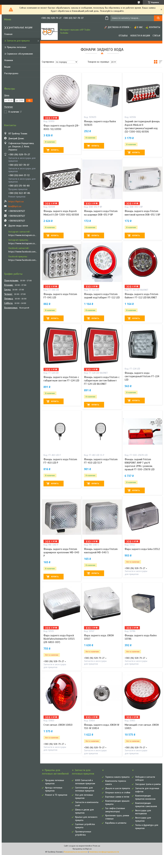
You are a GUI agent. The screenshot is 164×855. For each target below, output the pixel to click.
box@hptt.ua (14, 206)
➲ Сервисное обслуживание (18, 53)
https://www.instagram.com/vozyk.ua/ (23, 243)
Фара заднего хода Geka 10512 (142, 549)
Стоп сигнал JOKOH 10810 (58, 724)
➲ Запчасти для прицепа (17, 40)
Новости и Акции (140, 35)
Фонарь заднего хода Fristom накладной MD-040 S (101, 551)
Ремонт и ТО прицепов (56, 795)
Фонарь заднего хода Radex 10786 (141, 637)
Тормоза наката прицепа (117, 777)
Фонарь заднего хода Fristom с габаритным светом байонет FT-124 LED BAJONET (101, 381)
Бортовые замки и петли (117, 796)
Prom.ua (96, 846)
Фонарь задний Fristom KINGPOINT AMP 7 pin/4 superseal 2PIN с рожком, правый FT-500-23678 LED (139, 464)
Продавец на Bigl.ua (82, 849)
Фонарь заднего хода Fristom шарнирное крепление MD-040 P (61, 552)
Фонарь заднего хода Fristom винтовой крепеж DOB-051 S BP (142, 213)
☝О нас (138, 27)
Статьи (156, 35)
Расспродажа (11, 73)
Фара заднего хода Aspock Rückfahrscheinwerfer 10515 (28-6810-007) (59, 639)
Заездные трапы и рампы (148, 784)
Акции (7, 66)
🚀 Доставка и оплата (116, 27)
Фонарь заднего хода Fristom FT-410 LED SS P (101, 461)
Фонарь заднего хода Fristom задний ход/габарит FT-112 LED (102, 296)
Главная (8, 34)
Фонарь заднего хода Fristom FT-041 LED (60, 296)
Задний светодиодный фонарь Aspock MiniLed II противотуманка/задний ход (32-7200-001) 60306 (142, 126)
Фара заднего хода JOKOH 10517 (99, 637)
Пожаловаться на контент (76, 852)
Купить (55, 150)
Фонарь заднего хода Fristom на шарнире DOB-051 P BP (101, 213)
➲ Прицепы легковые (15, 47)
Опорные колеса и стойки (117, 792)
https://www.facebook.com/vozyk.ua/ (23, 260)
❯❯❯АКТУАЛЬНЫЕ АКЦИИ (18, 27)
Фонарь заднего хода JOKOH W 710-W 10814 (101, 726)
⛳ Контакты (152, 27)
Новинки (8, 60)
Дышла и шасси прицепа (117, 788)
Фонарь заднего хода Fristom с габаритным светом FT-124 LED (61, 379)
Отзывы (123, 35)
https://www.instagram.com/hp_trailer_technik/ (23, 235)
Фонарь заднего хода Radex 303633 (100, 123)
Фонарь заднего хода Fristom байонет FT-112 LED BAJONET (141, 296)
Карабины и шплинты (115, 823)
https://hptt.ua (16, 201)
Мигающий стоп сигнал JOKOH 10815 (142, 726)
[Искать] (158, 18)
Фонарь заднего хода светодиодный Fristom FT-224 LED (142, 376)
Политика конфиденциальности (104, 852)
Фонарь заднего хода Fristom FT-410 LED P (60, 461)
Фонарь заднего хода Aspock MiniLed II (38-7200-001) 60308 (61, 213)
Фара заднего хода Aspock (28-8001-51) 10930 (61, 127)
